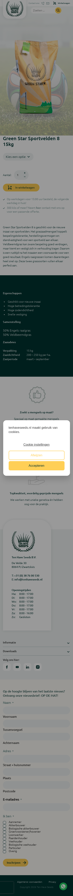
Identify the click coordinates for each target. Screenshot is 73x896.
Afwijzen (36, 455)
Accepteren (36, 465)
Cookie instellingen (36, 444)
